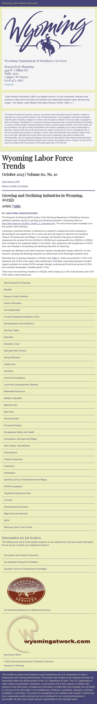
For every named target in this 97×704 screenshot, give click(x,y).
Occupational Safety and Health (19, 432)
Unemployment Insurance (16, 507)
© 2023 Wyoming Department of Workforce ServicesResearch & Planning (29, 663)
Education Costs (11, 344)
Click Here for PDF (11, 182)
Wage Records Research (16, 513)
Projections (9, 466)
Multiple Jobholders (13, 398)
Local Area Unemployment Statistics (21, 384)
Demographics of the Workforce (19, 323)
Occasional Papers (13, 425)
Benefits (8, 289)
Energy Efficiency (12, 357)
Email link (9, 84)
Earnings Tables (11, 330)
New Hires (9, 412)
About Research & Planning (17, 283)
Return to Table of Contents (15, 186)
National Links (10, 405)
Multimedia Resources (14, 391)
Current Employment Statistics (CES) (21, 317)
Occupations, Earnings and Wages (20, 439)
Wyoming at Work (48, 635)
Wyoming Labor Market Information (20, 3)
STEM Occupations (13, 486)
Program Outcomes (13, 459)
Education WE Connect (15, 351)
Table (17, 206)
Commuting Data (12, 310)
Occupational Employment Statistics (21, 562)
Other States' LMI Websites (17, 446)
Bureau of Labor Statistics (16, 296)
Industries (8, 371)
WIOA (7, 520)
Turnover (8, 500)
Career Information (13, 303)
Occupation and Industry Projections (21, 555)
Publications (10, 473)
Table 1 (55, 258)
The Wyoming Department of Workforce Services (27, 592)
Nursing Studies (11, 418)
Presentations (10, 452)
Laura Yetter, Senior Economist (22, 213)
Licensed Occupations (14, 378)
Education (8, 337)
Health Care (9, 364)
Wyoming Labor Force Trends (18, 527)
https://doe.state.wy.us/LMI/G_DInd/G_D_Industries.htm (28, 223)
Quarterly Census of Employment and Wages (25, 479)
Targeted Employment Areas (17, 493)
